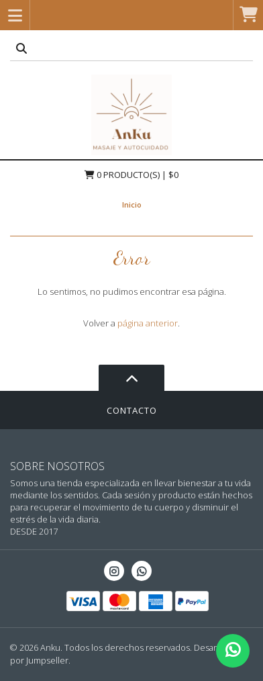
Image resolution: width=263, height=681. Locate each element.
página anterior (147, 323)
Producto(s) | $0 (131, 175)
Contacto (132, 410)
